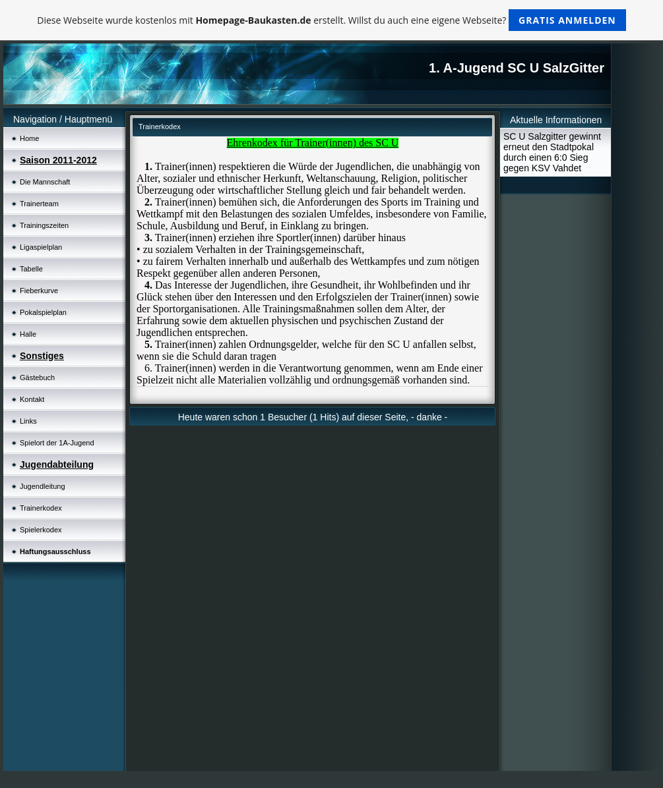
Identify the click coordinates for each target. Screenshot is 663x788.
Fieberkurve (39, 291)
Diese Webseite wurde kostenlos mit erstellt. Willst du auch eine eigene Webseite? (331, 20)
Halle (28, 334)
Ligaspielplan (41, 247)
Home (29, 138)
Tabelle (31, 269)
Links (28, 421)
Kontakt (32, 399)
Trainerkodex (41, 508)
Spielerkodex (41, 530)
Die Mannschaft (45, 182)
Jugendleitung (42, 486)
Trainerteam (39, 204)
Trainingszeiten (44, 225)
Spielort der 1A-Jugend (57, 443)
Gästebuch (37, 377)
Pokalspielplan (43, 312)
